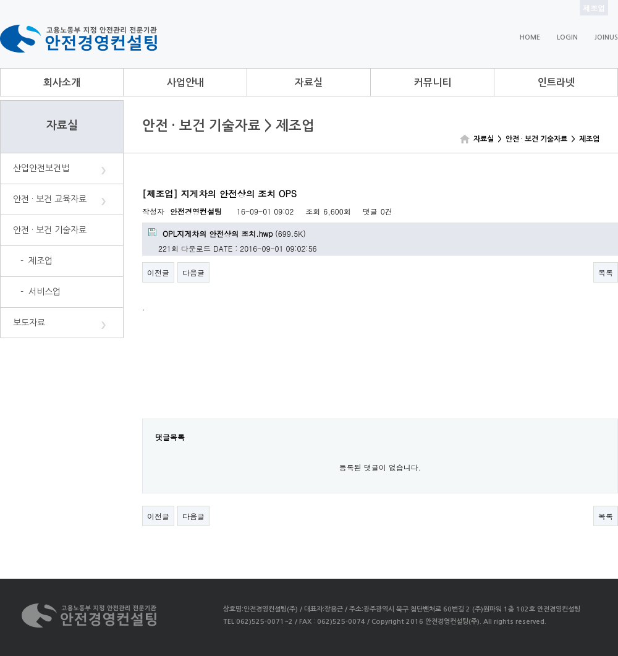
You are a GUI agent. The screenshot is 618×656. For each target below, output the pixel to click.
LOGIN (567, 37)
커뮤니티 (432, 82)
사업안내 (185, 82)
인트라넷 (556, 82)
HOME (530, 37)
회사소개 (61, 82)
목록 (605, 272)
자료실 (309, 82)
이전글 (158, 272)
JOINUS (606, 37)
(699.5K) (227, 233)
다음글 (193, 272)
